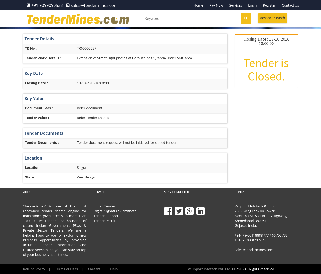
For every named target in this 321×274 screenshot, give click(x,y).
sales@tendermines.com (254, 249)
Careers (94, 269)
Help (114, 269)
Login (252, 5)
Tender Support (106, 216)
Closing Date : (36, 83)
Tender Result (104, 220)
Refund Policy (34, 269)
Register (269, 5)
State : (30, 177)
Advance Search (272, 17)
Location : (33, 167)
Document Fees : (39, 108)
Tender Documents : (42, 142)
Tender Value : (37, 117)
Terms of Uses (66, 269)
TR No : (31, 48)
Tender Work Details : (43, 58)
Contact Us (290, 5)
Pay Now (216, 5)
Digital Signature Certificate (115, 211)
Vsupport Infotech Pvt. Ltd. (209, 269)
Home (198, 5)
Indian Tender (105, 206)
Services (235, 5)
